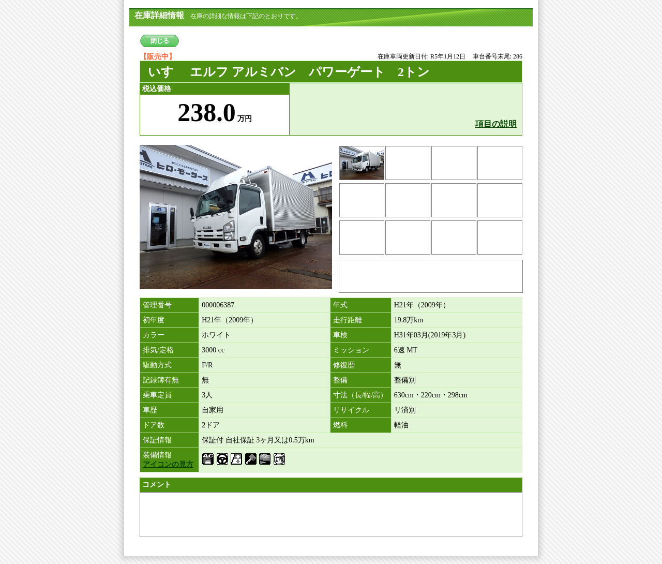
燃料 (340, 425)
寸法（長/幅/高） (360, 395)
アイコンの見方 (168, 464)
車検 (340, 335)
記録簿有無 (161, 380)
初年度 (153, 320)
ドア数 (153, 425)
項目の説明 (496, 124)
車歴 (150, 410)
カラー (153, 335)
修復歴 (344, 365)
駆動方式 (157, 365)
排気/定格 (158, 350)
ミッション (351, 350)
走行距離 (347, 320)
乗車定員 (157, 395)
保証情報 (157, 440)
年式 (340, 305)
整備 (340, 380)
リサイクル (351, 410)
